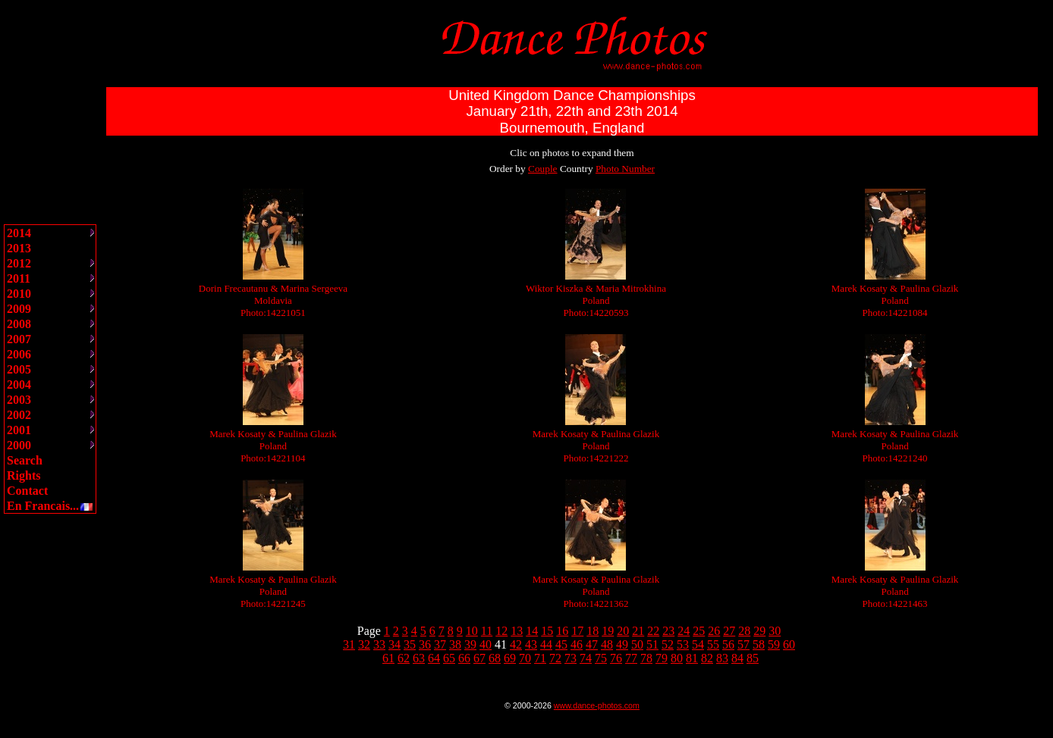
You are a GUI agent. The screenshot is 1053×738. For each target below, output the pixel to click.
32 (364, 644)
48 (607, 644)
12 (501, 630)
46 (577, 644)
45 (561, 644)
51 (652, 644)
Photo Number (625, 168)
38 (455, 644)
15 (547, 630)
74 (586, 658)
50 (637, 644)
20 (623, 630)
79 (661, 658)
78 (646, 658)
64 (434, 658)
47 (592, 644)
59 (774, 644)
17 (577, 630)
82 (707, 658)
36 (425, 644)
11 (486, 630)
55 (713, 644)
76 (616, 658)
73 (570, 658)
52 (668, 644)
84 (737, 658)
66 (464, 658)
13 (517, 630)
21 (638, 630)
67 (479, 658)
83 (722, 658)
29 (759, 630)
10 (472, 630)
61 (388, 658)
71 (540, 658)
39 (470, 644)
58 (759, 644)
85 (753, 658)
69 (510, 658)
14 (532, 630)
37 (440, 644)
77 (631, 658)
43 (531, 644)
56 (728, 644)
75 (601, 658)
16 (562, 630)
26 (714, 630)
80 (677, 658)
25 (699, 630)
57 (743, 644)
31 (349, 644)
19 (608, 630)
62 (404, 658)
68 (495, 658)
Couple (543, 168)
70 (525, 658)
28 (744, 630)
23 (668, 630)
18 (592, 630)
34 (394, 644)
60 (789, 644)
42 (516, 644)
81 (692, 658)
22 (653, 630)
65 (449, 658)
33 (379, 644)
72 (555, 658)
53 (683, 644)
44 (546, 644)
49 (622, 644)
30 (775, 630)
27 (729, 630)
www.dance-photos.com (597, 705)
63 (419, 658)
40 (485, 644)
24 (683, 630)
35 (410, 644)
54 (698, 644)
